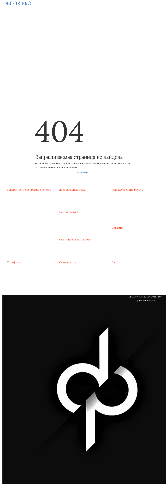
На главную (83, 172)
